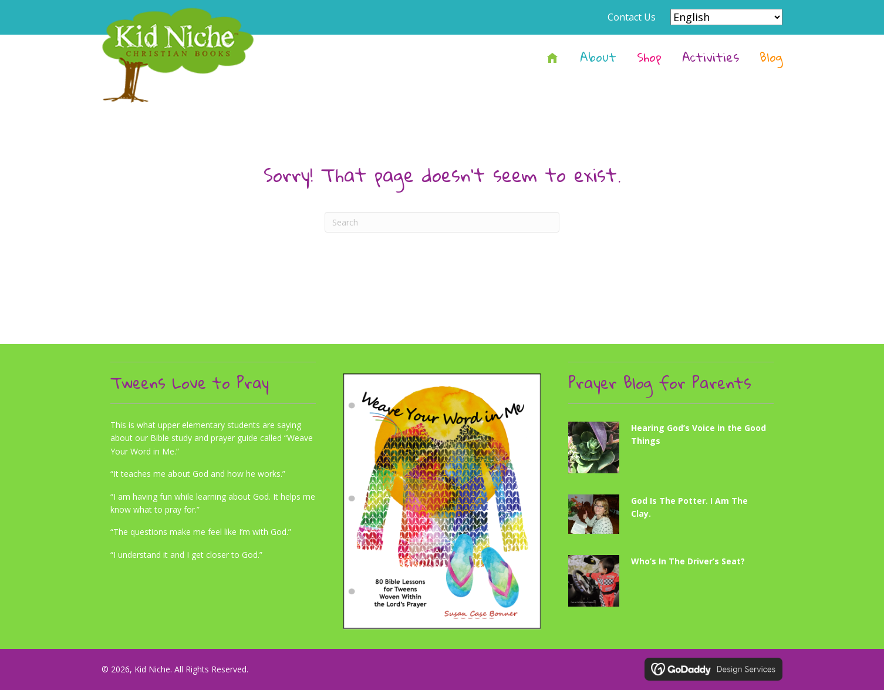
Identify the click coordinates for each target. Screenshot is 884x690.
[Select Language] (726, 17)
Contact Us (632, 17)
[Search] (442, 222)
